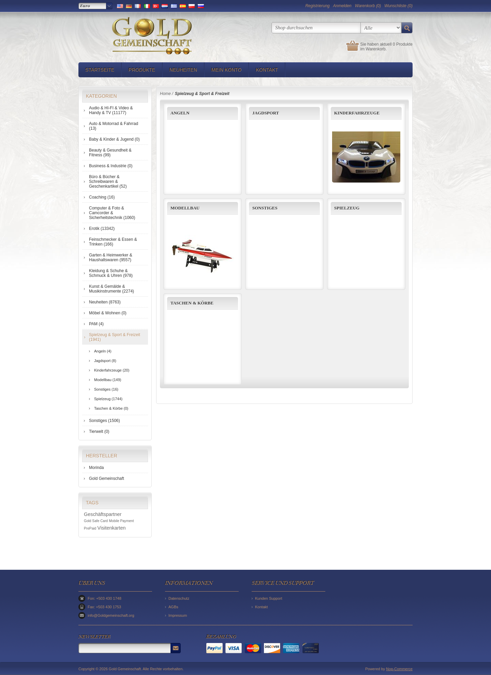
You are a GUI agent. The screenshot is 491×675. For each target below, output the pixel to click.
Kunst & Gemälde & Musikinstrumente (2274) (111, 289)
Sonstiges (265, 207)
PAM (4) (96, 323)
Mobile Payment (121, 521)
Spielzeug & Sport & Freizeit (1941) (114, 337)
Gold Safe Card (96, 521)
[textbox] (316, 27)
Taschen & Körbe (191, 302)
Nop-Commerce (399, 669)
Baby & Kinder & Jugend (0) (114, 139)
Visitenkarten (112, 528)
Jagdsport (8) (105, 361)
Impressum (177, 615)
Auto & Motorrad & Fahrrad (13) (113, 126)
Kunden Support (268, 598)
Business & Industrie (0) (110, 165)
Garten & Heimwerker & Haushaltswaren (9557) (110, 257)
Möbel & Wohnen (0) (108, 313)
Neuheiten (183, 70)
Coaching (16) (102, 197)
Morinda (96, 467)
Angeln (180, 112)
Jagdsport (265, 112)
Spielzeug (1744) (108, 399)
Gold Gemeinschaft (106, 478)
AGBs (173, 607)
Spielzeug (346, 207)
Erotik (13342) (102, 228)
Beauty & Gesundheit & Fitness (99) (110, 152)
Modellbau (184, 207)
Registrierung (317, 5)
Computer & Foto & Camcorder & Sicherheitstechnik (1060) (112, 213)
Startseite (99, 70)
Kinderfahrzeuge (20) (111, 370)
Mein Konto (226, 70)
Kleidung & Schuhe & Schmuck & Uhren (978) (111, 273)
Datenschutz (178, 598)
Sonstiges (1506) (104, 420)
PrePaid (90, 528)
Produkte (142, 70)
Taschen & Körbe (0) (111, 408)
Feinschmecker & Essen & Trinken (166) (113, 242)
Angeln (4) (102, 351)
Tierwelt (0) (99, 431)
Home (165, 93)
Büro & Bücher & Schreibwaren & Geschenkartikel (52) (108, 181)
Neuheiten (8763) (105, 302)
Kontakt (267, 70)
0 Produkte (403, 44)
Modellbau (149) (107, 380)
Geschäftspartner (102, 514)
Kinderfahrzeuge (357, 112)
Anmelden (342, 5)
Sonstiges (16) (106, 389)
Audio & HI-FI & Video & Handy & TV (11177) (111, 110)
